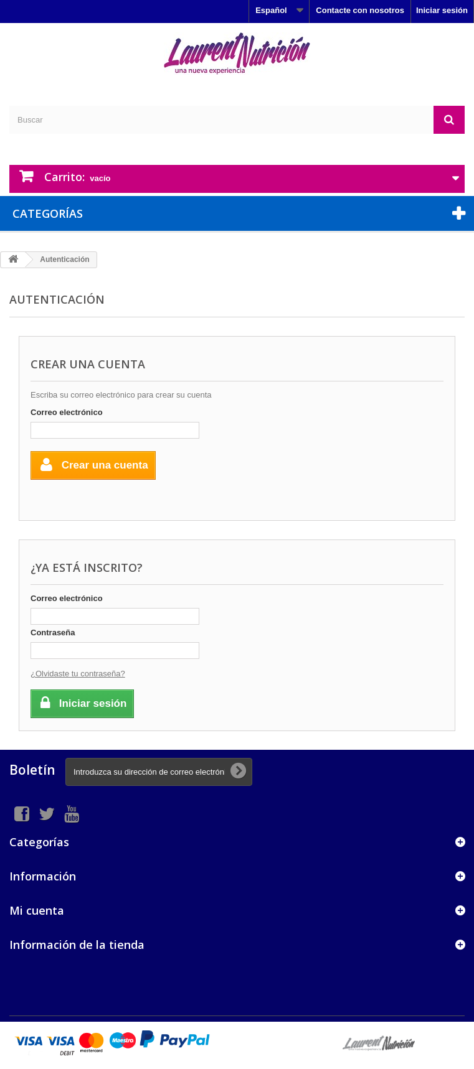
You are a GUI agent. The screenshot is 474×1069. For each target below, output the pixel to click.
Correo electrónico (67, 412)
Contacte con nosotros (360, 10)
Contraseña (53, 632)
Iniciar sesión (442, 10)
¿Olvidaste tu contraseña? (78, 673)
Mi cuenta (36, 910)
